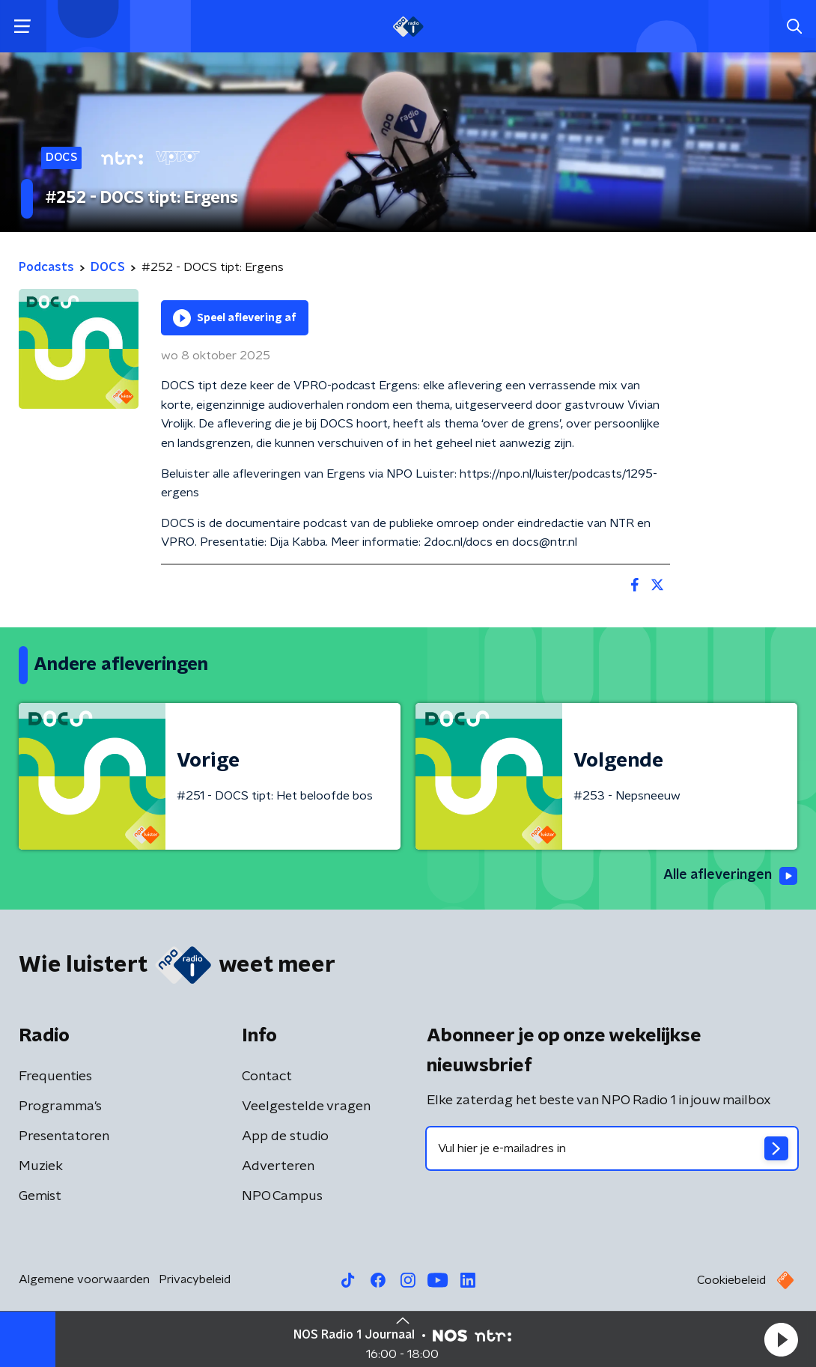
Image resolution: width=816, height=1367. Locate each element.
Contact (267, 1076)
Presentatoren (64, 1136)
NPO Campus (282, 1196)
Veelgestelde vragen (306, 1106)
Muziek (41, 1166)
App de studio (285, 1136)
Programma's (60, 1106)
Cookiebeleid (731, 1280)
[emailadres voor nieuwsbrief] (612, 1148)
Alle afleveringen (730, 876)
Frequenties (55, 1076)
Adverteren (278, 1166)
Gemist (40, 1196)
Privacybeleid (195, 1279)
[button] (781, 1339)
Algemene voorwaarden (84, 1279)
